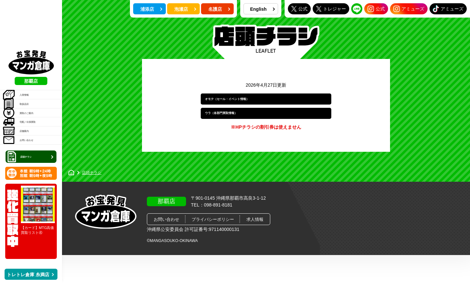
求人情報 (254, 236)
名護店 (219, 9)
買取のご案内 (28, 84)
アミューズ (408, 9)
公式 (299, 8)
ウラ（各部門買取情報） (236, 126)
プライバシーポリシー (213, 236)
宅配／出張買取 (30, 101)
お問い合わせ (28, 134)
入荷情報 (23, 51)
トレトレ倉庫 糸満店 (30, 274)
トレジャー (331, 8)
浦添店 (151, 9)
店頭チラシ (31, 156)
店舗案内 (23, 117)
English (262, 9)
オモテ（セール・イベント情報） (247, 103)
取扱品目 (23, 68)
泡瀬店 (185, 9)
